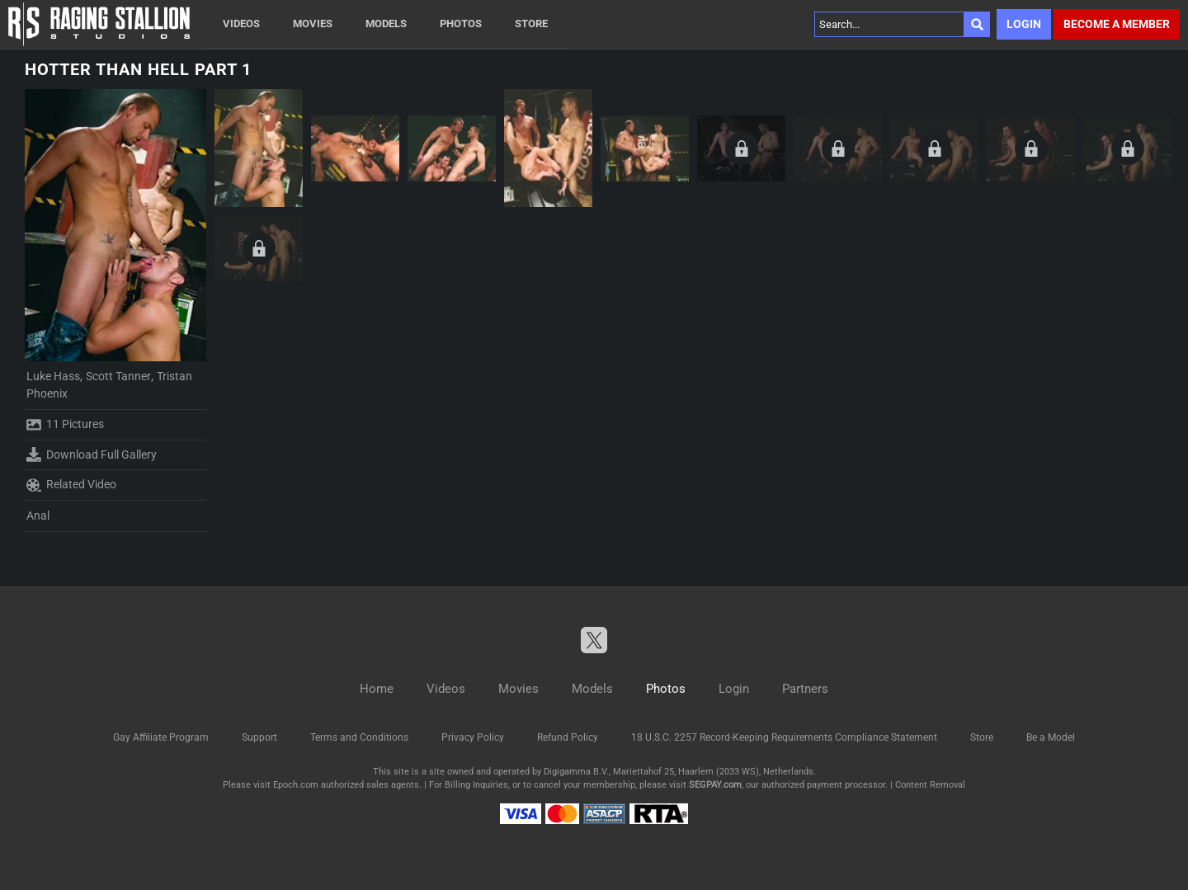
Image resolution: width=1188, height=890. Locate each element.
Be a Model (1050, 737)
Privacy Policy (472, 737)
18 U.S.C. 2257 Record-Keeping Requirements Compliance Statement (784, 737)
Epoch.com (295, 784)
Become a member (1116, 24)
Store (531, 23)
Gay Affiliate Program (161, 737)
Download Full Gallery (91, 454)
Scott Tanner (118, 376)
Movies (312, 23)
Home (377, 688)
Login (1023, 24)
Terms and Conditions (359, 737)
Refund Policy (567, 737)
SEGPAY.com (715, 784)
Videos (241, 23)
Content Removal (930, 784)
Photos (461, 23)
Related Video (71, 485)
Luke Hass (53, 376)
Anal (38, 515)
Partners (805, 688)
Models (386, 23)
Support (259, 737)
